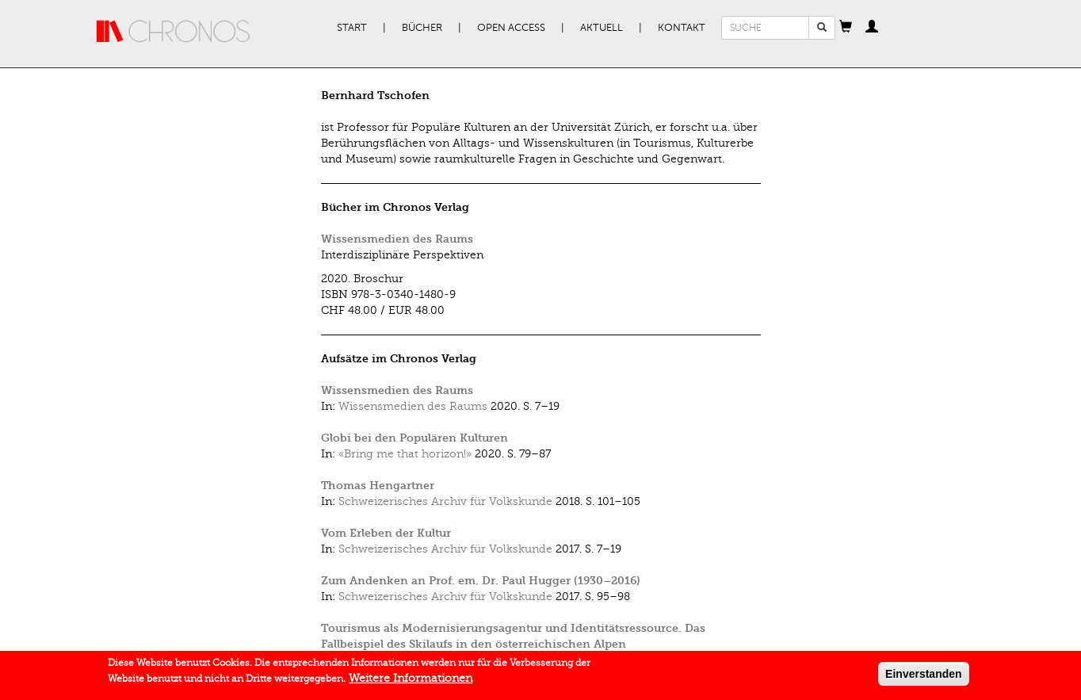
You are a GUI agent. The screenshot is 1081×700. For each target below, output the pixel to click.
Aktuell (601, 27)
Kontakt (681, 27)
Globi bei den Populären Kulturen (414, 438)
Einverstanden (923, 677)
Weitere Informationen (410, 681)
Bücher (422, 27)
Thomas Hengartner (377, 485)
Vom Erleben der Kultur (386, 533)
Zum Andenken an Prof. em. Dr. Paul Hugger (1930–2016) (480, 580)
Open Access (511, 27)
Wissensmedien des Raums (397, 239)
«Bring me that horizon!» (405, 454)
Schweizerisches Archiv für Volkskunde (445, 501)
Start (352, 27)
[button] (845, 28)
